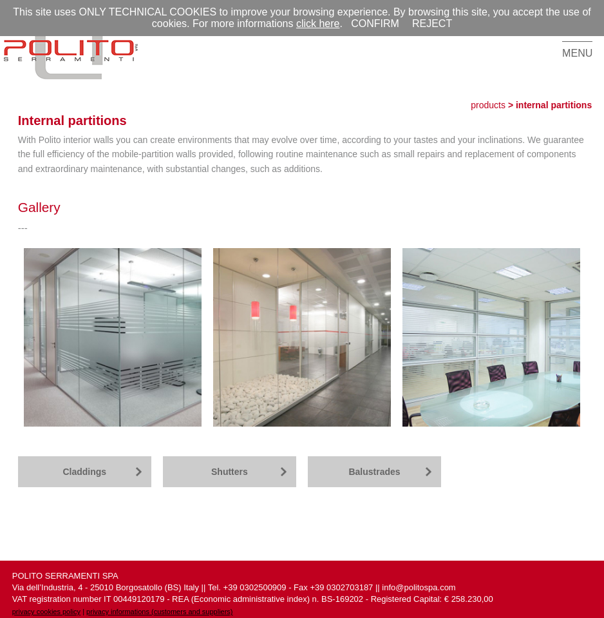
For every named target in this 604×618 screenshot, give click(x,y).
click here (318, 23)
